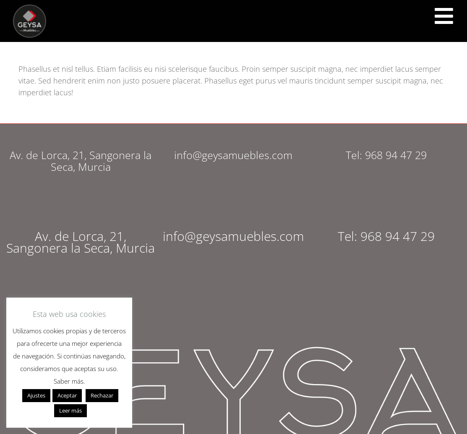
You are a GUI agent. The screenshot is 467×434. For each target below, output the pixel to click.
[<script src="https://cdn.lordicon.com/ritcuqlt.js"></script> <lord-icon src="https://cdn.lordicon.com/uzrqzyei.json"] (443, 15)
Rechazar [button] (102, 395)
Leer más (70, 410)
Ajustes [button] (36, 395)
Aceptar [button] (67, 395)
